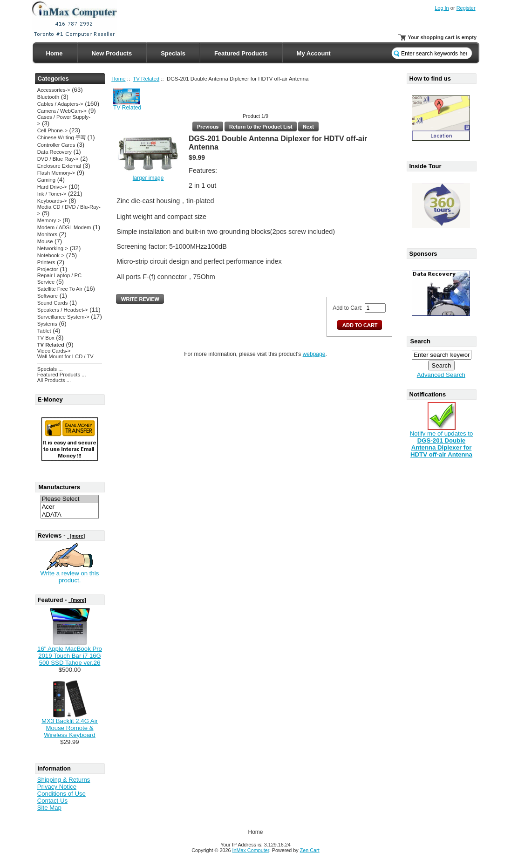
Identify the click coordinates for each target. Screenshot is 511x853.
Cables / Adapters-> (60, 104)
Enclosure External (59, 166)
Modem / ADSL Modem (64, 227)
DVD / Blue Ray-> (58, 159)
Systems (47, 324)
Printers (46, 262)
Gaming (46, 180)
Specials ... (50, 369)
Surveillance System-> (63, 317)
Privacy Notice (56, 786)
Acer (70, 507)
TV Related (146, 79)
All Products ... (54, 380)
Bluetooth (48, 97)
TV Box (46, 338)
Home (54, 53)
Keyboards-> (52, 201)
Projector (47, 269)
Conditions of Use (61, 793)
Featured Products (241, 53)
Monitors (47, 234)
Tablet (44, 331)
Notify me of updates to (441, 441)
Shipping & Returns (63, 779)
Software (47, 296)
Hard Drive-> (52, 187)
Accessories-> (53, 90)
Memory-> (49, 220)
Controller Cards (56, 145)
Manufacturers (60, 487)
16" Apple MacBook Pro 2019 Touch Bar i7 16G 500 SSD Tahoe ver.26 (69, 655)
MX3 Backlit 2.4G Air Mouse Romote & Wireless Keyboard (69, 727)
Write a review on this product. (70, 577)
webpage (314, 354)
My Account (314, 53)
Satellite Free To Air (59, 289)
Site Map (49, 807)
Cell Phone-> (52, 130)
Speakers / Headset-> (62, 310)
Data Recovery (54, 152)
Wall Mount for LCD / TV (65, 356)
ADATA (70, 515)
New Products (112, 53)
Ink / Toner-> (51, 194)
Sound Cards (52, 303)
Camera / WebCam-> (62, 111)
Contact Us (52, 800)
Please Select (70, 499)
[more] (76, 536)
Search (420, 341)
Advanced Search (441, 374)
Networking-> (52, 248)
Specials (173, 53)
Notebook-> (50, 255)
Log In (442, 8)
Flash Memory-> (56, 173)
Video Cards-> (54, 351)
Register (466, 8)
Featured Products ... (61, 374)
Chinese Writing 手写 (61, 137)
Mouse (45, 241)
